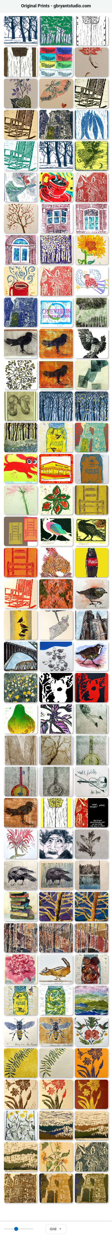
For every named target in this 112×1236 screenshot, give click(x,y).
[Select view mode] (56, 1229)
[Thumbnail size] (18, 1228)
